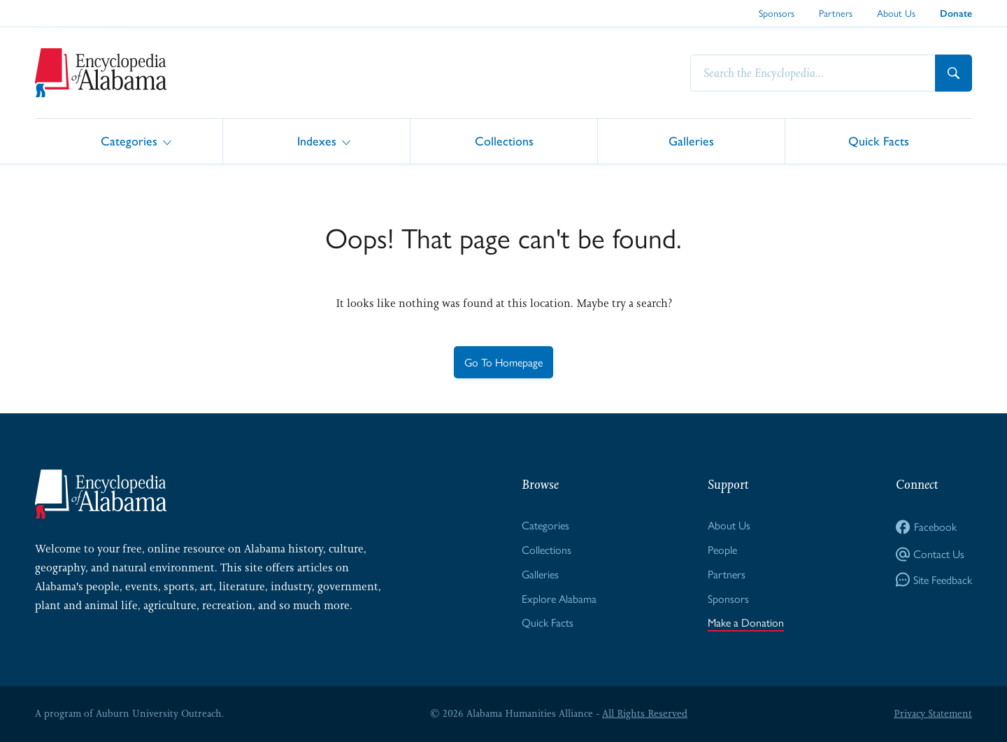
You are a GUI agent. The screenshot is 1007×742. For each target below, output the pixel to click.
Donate (956, 14)
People (722, 549)
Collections (504, 140)
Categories (129, 140)
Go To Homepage (503, 362)
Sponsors (776, 13)
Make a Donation (746, 622)
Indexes (316, 140)
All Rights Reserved (644, 713)
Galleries (691, 140)
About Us (896, 13)
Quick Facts (878, 140)
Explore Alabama (559, 598)
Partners (835, 13)
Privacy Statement (933, 713)
